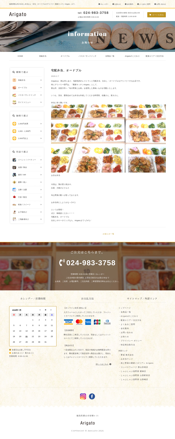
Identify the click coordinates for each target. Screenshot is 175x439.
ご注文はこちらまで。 (87, 260)
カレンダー (103, 4)
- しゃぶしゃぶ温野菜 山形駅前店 (134, 375)
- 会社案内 (123, 329)
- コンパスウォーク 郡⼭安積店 (133, 367)
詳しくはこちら (103, 364)
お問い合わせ (160, 4)
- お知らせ (123, 337)
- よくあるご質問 (126, 324)
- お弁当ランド (125, 359)
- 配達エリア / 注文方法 (129, 320)
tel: (93, 13)
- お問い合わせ (125, 333)
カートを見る (156, 15)
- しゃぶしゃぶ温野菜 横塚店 (132, 371)
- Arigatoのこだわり (128, 316)
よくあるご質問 (143, 4)
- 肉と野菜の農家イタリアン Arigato (136, 363)
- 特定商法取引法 (126, 345)
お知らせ (116, 4)
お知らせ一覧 (108, 234)
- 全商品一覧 (124, 312)
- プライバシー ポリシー (130, 341)
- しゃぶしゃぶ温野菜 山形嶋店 (133, 380)
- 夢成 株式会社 (126, 355)
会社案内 (129, 4)
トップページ (124, 308)
